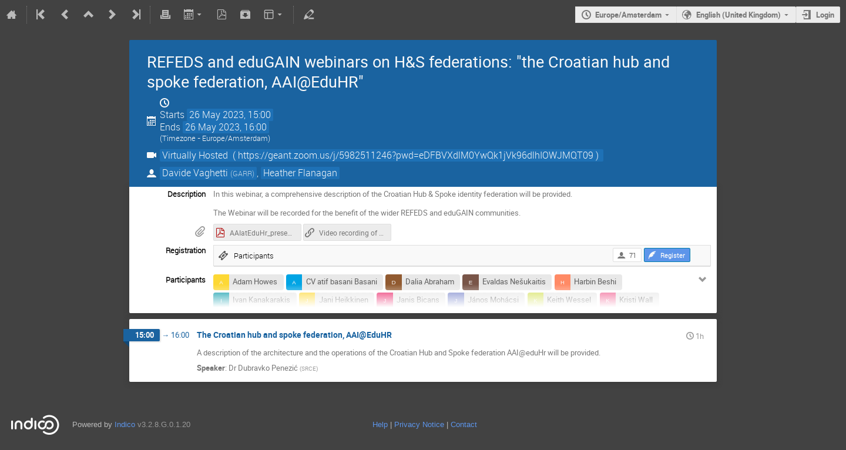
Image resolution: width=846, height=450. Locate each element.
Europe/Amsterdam (628, 14)
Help (380, 424)
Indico (125, 424)
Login (825, 14)
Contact (464, 424)
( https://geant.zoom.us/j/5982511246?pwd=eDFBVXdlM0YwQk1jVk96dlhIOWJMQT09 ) (416, 155)
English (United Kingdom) (738, 14)
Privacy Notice (419, 424)
